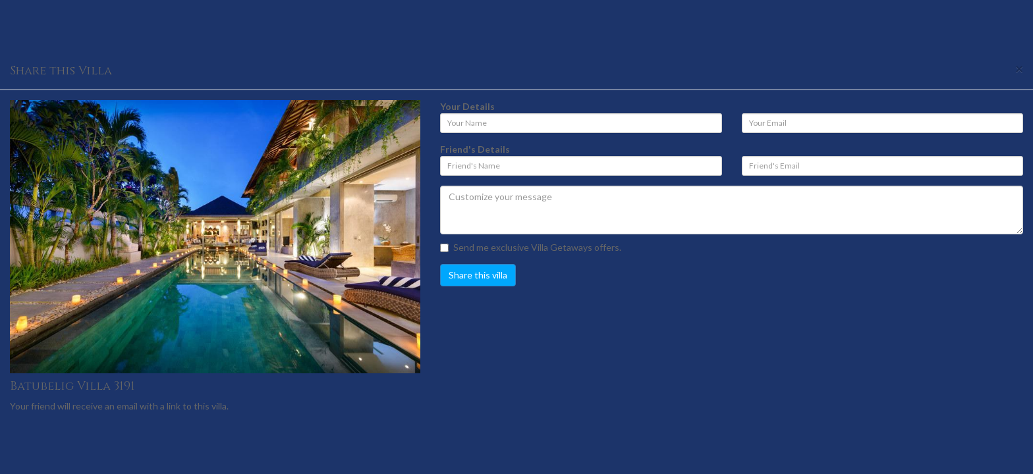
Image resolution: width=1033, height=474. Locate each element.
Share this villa (478, 274)
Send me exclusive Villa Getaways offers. (530, 247)
